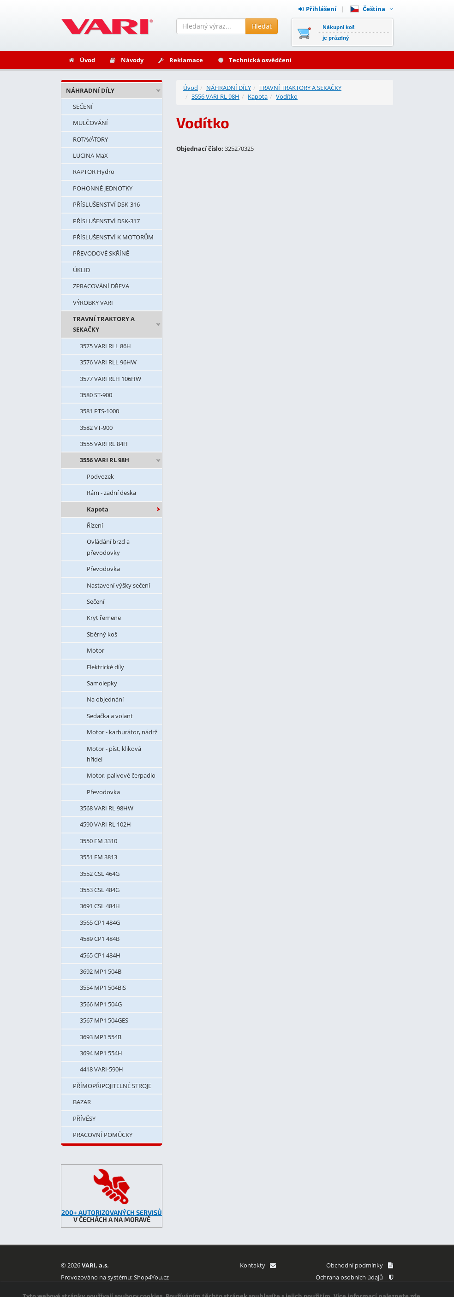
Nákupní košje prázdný (338, 32)
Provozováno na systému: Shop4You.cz (115, 1277)
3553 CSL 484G (99, 890)
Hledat (261, 26)
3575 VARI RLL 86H (105, 346)
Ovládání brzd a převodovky (108, 546)
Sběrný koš (102, 634)
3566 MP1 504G (101, 1004)
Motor (95, 650)
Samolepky (102, 683)
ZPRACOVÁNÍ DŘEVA (101, 286)
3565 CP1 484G (100, 922)
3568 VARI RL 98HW (106, 808)
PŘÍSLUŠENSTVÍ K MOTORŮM (113, 237)
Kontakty (257, 1265)
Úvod (81, 60)
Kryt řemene (104, 617)
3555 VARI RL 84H (104, 444)
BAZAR (82, 1102)
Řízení (95, 525)
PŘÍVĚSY (84, 1118)
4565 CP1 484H (100, 955)
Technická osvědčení (254, 60)
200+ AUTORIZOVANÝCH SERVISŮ (111, 1212)
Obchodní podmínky (359, 1265)
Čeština (371, 9)
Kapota (97, 509)
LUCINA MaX (90, 155)
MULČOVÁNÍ (90, 123)
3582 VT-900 (96, 427)
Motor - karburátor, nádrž (122, 732)
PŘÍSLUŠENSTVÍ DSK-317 (106, 221)
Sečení (95, 601)
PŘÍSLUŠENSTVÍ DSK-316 (106, 204)
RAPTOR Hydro (93, 171)
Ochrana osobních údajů (354, 1277)
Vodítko (287, 96)
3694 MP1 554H (101, 1053)
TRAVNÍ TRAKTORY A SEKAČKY (104, 324)
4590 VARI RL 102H (105, 824)
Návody (126, 60)
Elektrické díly (105, 667)
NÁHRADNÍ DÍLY (90, 90)
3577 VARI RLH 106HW (110, 379)
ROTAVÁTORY (90, 139)
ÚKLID (81, 270)
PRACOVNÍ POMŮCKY (102, 1134)
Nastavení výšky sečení (118, 585)
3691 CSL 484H (100, 906)
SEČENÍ (83, 106)
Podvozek (100, 476)
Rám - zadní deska (111, 492)
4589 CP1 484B (99, 938)
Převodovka (103, 569)
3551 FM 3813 (98, 857)
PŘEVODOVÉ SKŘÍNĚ (101, 253)
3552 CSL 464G (99, 873)
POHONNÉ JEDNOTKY (102, 188)
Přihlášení (317, 9)
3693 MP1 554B (100, 1037)
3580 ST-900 (96, 395)
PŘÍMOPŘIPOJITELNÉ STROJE (112, 1086)
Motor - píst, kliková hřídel (114, 753)
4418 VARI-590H (101, 1069)
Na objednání (105, 699)
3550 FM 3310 (98, 841)
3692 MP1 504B (100, 971)
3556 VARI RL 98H (104, 460)
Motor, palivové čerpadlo (121, 775)
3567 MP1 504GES (104, 1020)
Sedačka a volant (110, 716)
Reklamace (180, 60)
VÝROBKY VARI (93, 302)
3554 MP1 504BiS (103, 987)
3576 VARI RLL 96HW (108, 362)
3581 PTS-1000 (99, 411)
